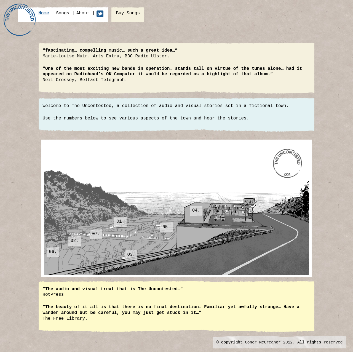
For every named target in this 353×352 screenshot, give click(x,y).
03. (131, 254)
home (43, 13)
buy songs (128, 13)
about (83, 13)
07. (96, 233)
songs (62, 13)
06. (53, 251)
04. (196, 210)
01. (120, 221)
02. (75, 240)
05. (166, 227)
